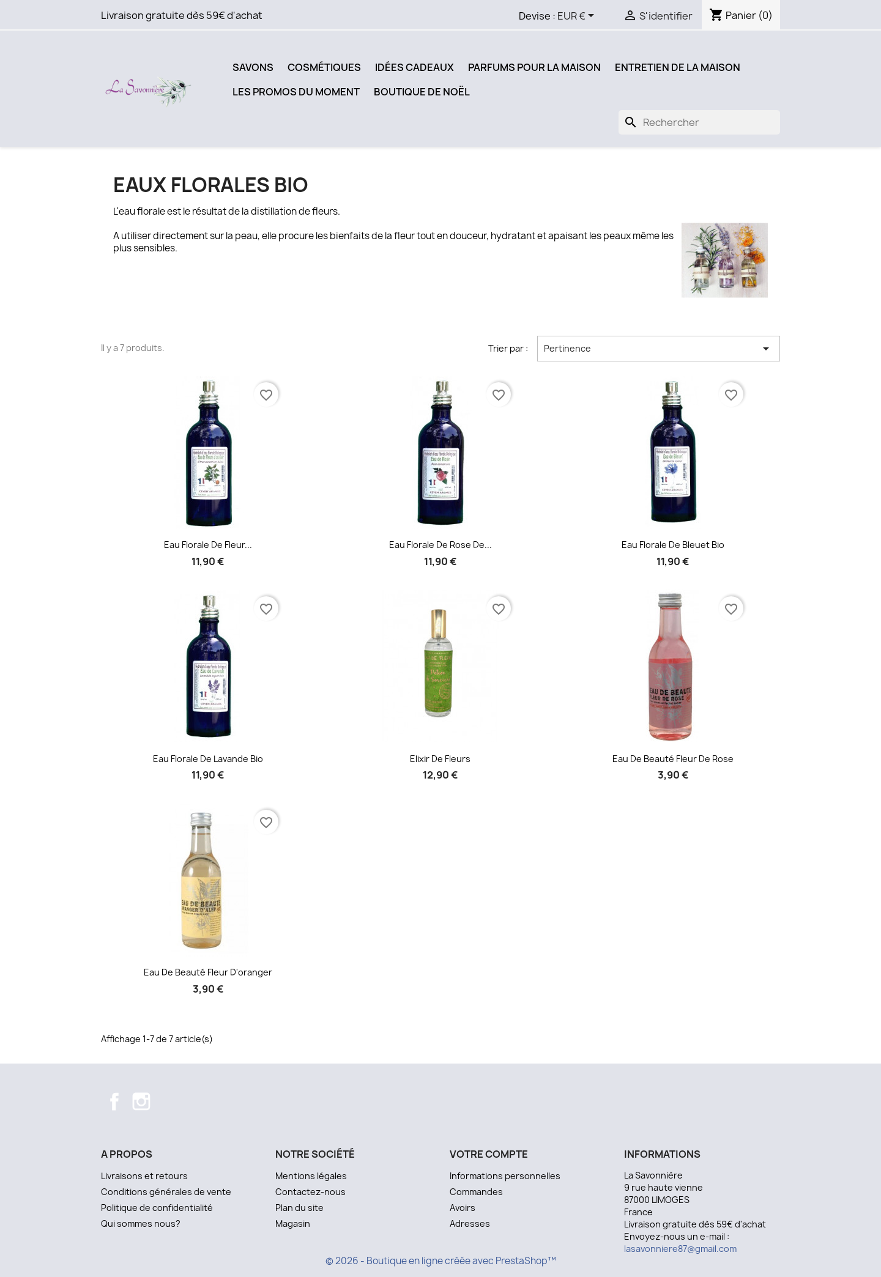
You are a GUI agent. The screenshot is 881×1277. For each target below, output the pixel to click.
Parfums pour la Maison (534, 67)
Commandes (476, 1191)
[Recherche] (699, 122)
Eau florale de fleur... (208, 544)
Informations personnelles (505, 1176)
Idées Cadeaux (414, 67)
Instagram (141, 1101)
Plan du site (299, 1207)
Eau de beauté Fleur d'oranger (208, 972)
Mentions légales (311, 1176)
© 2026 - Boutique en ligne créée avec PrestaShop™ (440, 1260)
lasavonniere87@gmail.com (680, 1248)
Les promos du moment (296, 91)
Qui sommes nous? (140, 1223)
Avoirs (462, 1207)
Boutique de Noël (422, 91)
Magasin (292, 1223)
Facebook (114, 1101)
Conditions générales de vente (166, 1191)
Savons (252, 67)
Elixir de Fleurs (440, 758)
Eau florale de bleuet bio (673, 544)
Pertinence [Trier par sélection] (659, 348)
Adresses (470, 1223)
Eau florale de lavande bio (208, 758)
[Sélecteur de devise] (577, 16)
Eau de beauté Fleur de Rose (673, 758)
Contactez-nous (310, 1191)
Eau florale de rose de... (440, 544)
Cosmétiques (324, 67)
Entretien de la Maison (677, 67)
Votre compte (489, 1154)
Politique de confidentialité (157, 1207)
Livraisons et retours (144, 1176)
